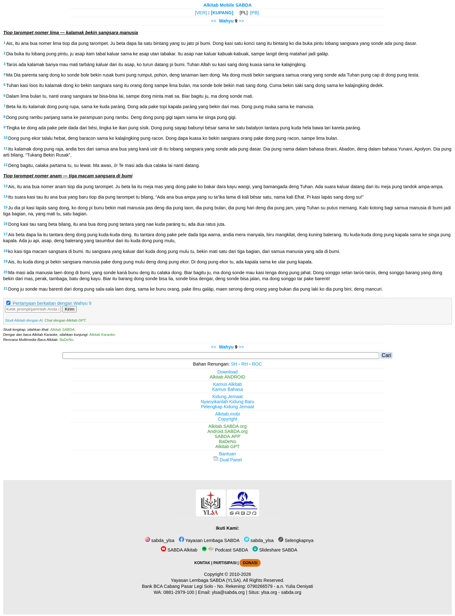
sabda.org (291, 592)
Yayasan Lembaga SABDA (209, 540)
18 (5, 251)
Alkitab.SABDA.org (228, 426)
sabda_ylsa (159, 540)
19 (5, 261)
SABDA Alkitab (179, 549)
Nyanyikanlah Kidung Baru (227, 401)
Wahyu (226, 20)
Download (227, 371)
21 (5, 288)
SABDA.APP (227, 436)
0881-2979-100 (178, 592)
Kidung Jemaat (227, 396)
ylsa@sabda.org (228, 592)
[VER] (201, 12)
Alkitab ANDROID (228, 376)
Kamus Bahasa (227, 389)
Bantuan (227, 453)
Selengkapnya (295, 540)
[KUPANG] (222, 12)
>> (241, 20)
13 (5, 186)
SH (234, 364)
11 (5, 148)
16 (5, 223)
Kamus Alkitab (227, 384)
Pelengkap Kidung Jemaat (227, 406)
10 (5, 137)
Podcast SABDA (225, 549)
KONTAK (202, 563)
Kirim (69, 309)
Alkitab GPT (227, 446)
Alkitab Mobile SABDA (227, 5)
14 (5, 196)
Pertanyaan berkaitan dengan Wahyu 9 (52, 303)
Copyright (227, 419)
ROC (257, 364)
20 (5, 272)
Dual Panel (227, 459)
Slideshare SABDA (274, 549)
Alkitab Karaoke (102, 334)
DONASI (250, 563)
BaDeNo (66, 340)
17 (5, 234)
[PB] (254, 12)
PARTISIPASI (224, 563)
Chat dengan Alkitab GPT (65, 320)
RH (244, 364)
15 (5, 207)
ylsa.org (269, 592)
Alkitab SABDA (62, 329)
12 (5, 165)
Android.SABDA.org (227, 431)
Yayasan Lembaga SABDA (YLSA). (206, 580)
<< (213, 20)
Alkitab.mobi (227, 413)
